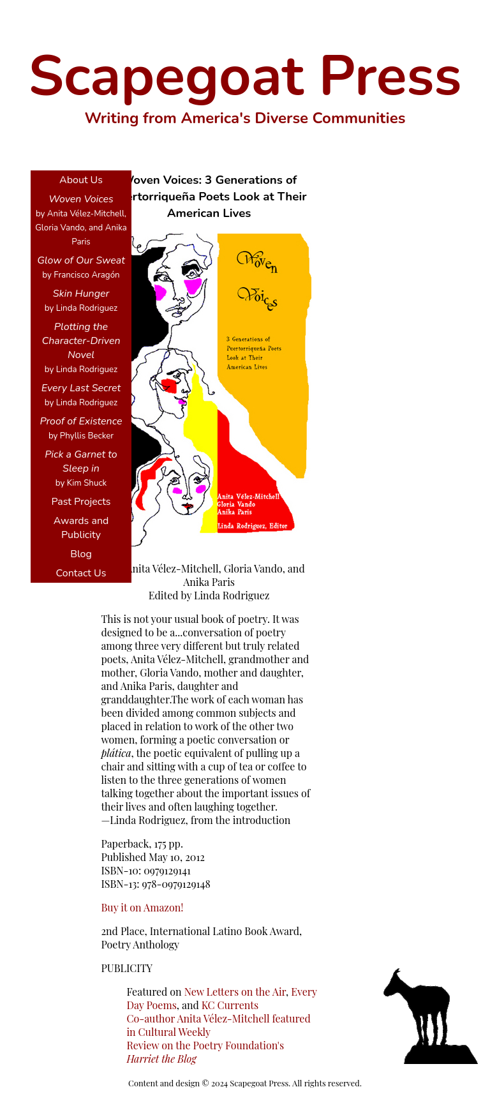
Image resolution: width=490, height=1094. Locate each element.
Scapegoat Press (245, 76)
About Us (81, 180)
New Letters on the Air (235, 991)
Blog (81, 554)
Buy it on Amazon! (142, 907)
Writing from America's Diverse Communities (245, 118)
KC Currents (230, 1005)
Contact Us (81, 573)
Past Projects (80, 502)
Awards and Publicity (81, 528)
